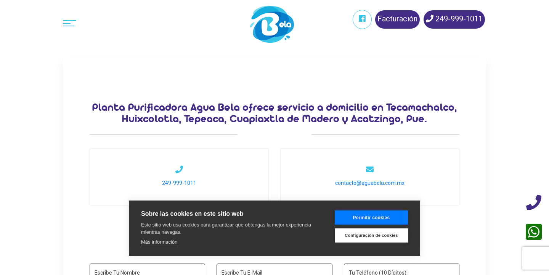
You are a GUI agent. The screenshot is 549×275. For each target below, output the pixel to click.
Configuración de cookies (371, 235)
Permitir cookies (371, 217)
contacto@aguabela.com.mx (369, 183)
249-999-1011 (454, 18)
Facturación (397, 18)
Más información (159, 242)
